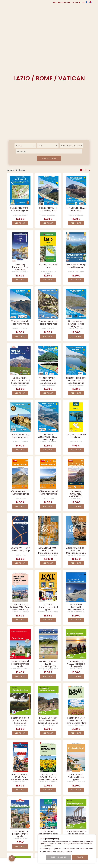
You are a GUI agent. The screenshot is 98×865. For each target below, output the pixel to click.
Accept (80, 857)
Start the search (49, 158)
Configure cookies (58, 857)
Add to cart (20, 223)
